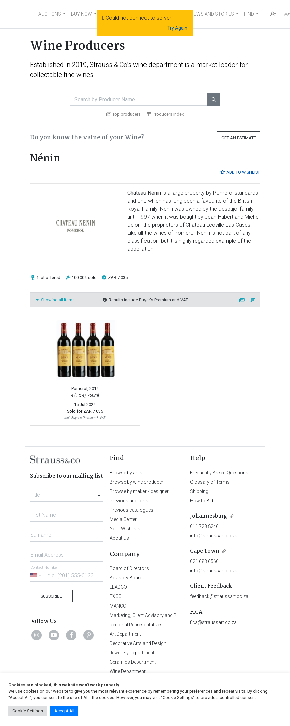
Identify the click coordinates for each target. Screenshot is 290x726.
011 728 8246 (204, 526)
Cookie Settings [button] (27, 710)
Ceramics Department (133, 662)
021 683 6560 (204, 561)
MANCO (118, 606)
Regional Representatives (136, 624)
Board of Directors (129, 568)
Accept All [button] (64, 710)
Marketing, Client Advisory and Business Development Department (178, 615)
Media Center (123, 519)
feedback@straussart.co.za (219, 596)
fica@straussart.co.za (213, 622)
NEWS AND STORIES (212, 14)
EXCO (116, 596)
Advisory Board (126, 577)
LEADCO (118, 587)
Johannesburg (208, 516)
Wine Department (128, 671)
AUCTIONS (49, 14)
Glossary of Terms (210, 482)
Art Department (125, 634)
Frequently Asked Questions (219, 472)
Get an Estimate (238, 137)
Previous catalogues (131, 510)
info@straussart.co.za (213, 535)
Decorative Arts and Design (138, 643)
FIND (249, 14)
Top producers (123, 114)
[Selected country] (36, 575)
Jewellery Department (132, 652)
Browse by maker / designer (139, 491)
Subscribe (51, 596)
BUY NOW (81, 14)
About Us (119, 538)
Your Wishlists (125, 528)
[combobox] (67, 493)
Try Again (177, 28)
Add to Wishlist (240, 172)
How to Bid (201, 500)
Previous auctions (129, 500)
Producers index (165, 114)
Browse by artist (127, 472)
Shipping (199, 491)
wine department (158, 65)
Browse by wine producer (136, 482)
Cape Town (204, 551)
